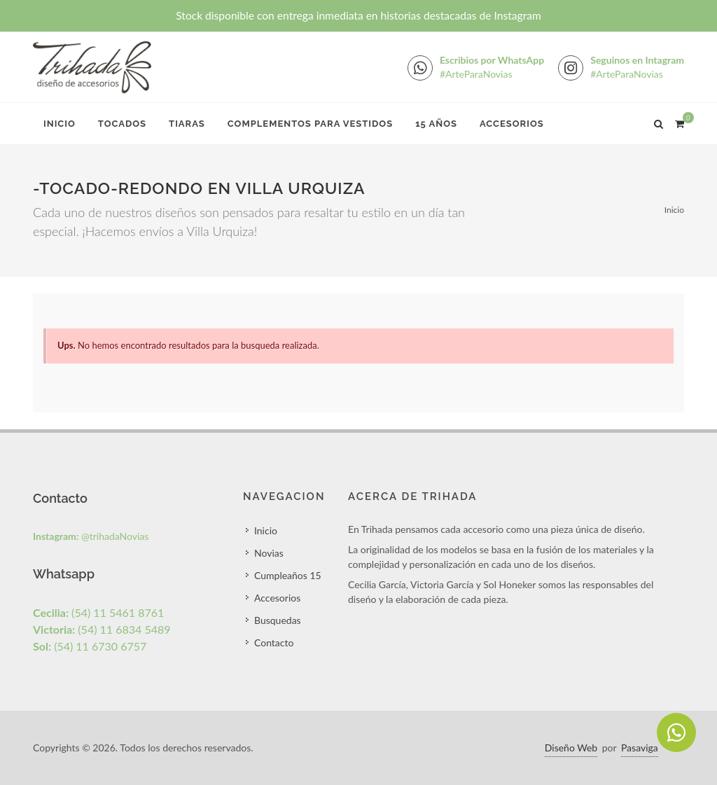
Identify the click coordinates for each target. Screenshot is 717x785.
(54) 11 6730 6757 (89, 646)
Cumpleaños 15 (287, 575)
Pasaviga (639, 747)
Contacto (273, 642)
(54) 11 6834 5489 (102, 629)
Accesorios (512, 123)
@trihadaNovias (90, 536)
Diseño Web (571, 747)
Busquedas (277, 620)
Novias (269, 553)
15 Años (436, 123)
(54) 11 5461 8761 (98, 612)
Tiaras (187, 123)
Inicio (59, 123)
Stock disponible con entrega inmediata (358, 15)
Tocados (122, 123)
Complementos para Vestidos (310, 123)
